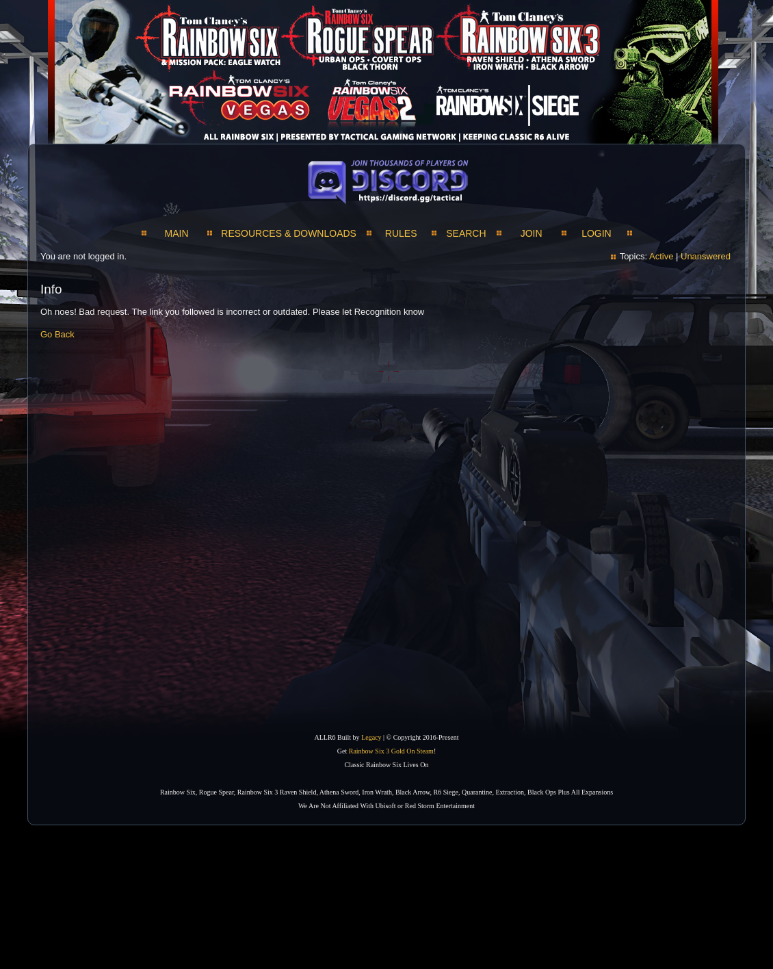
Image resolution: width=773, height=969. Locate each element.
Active (661, 256)
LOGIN (596, 233)
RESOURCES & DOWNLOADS (288, 233)
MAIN (177, 233)
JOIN (531, 233)
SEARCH (466, 233)
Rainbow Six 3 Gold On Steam (391, 751)
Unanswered (706, 256)
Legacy (371, 737)
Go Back (57, 334)
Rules (401, 233)
